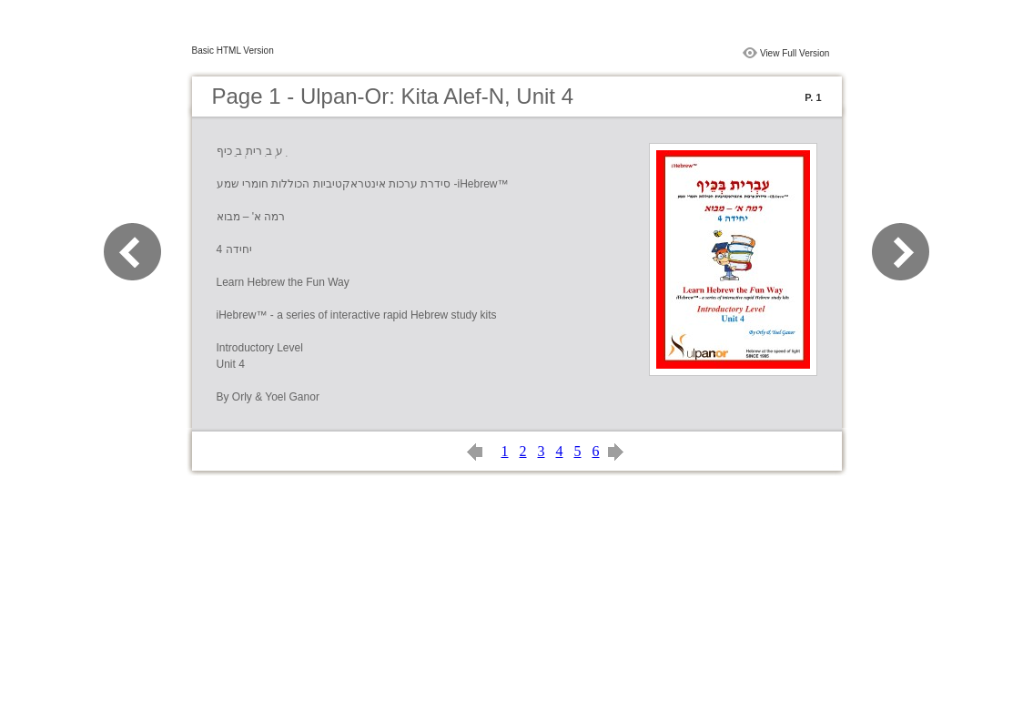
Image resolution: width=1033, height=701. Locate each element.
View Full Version (795, 53)
